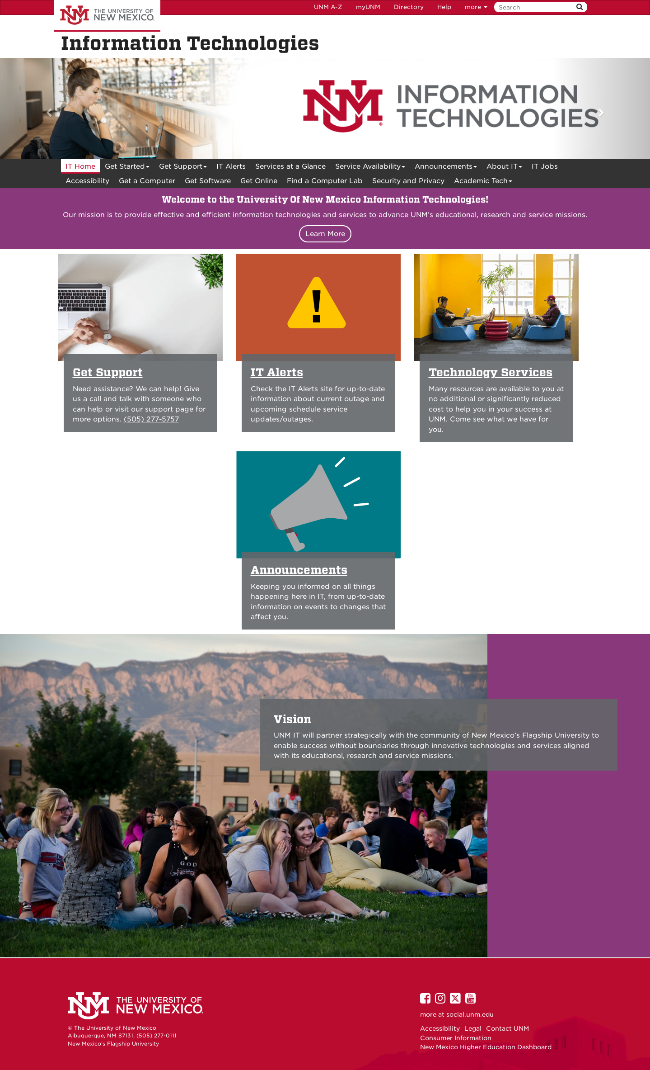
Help (444, 7)
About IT (504, 168)
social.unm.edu (470, 1014)
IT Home (80, 166)
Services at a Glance (290, 166)
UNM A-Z (328, 7)
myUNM (368, 7)
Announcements (446, 168)
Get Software (208, 181)
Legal (473, 1028)
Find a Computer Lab (325, 181)
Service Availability (370, 168)
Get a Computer (147, 181)
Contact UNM (507, 1028)
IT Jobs (545, 166)
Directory (409, 7)
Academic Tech (483, 182)
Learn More (325, 234)
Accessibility (87, 181)
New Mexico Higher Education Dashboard (486, 1047)
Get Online (258, 181)
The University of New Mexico (107, 16)
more (476, 7)
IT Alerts (231, 166)
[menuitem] (80, 166)
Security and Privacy (408, 181)
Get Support (183, 168)
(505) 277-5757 (151, 419)
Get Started (127, 168)
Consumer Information (455, 1038)
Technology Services (490, 372)
